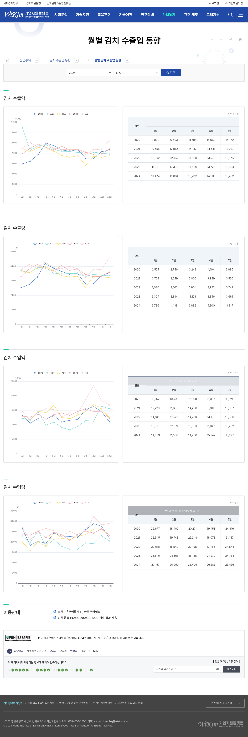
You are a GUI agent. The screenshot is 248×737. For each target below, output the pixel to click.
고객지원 (213, 14)
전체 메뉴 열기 (240, 14)
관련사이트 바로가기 (221, 703)
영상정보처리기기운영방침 (73, 703)
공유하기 (230, 39)
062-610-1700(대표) (80, 721)
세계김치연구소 (11, 3)
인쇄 (240, 39)
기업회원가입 (234, 3)
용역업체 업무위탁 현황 (130, 703)
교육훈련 (104, 14)
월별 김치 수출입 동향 (107, 60)
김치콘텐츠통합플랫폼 (59, 3)
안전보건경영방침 (102, 703)
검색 (230, 15)
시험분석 (61, 14)
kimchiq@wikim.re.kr (116, 721)
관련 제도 (191, 14)
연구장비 (147, 14)
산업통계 (168, 14)
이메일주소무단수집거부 (41, 703)
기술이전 (125, 14)
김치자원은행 (33, 3)
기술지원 (82, 14)
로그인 (213, 3)
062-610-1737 (90, 651)
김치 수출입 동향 (60, 60)
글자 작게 (221, 39)
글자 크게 (212, 39)
